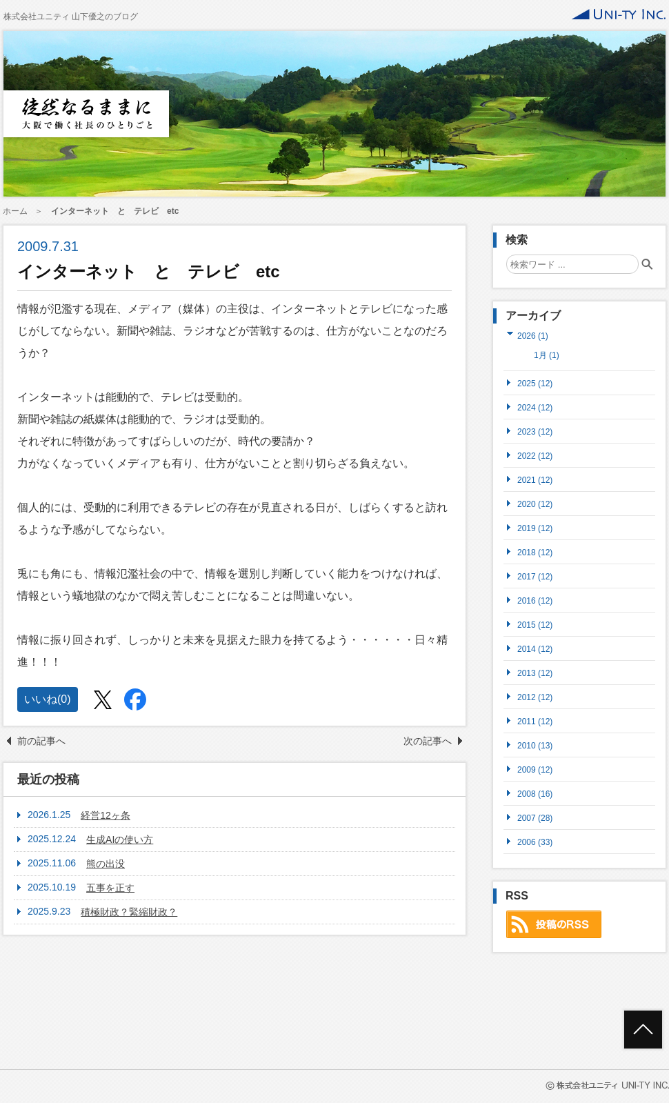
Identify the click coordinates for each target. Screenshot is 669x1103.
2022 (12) (534, 455)
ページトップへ (643, 1030)
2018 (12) (534, 552)
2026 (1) (532, 335)
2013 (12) (534, 672)
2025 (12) (534, 383)
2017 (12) (534, 576)
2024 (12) (534, 407)
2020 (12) (534, 503)
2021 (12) (534, 479)
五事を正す (110, 887)
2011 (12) (534, 721)
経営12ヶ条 (105, 815)
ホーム (15, 211)
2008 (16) (534, 793)
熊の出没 (105, 863)
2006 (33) (534, 841)
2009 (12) (534, 769)
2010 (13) (534, 745)
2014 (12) (534, 648)
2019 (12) (534, 528)
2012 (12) (534, 697)
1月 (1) (546, 355)
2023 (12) (534, 431)
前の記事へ (41, 740)
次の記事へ (427, 740)
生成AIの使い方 (119, 839)
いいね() (47, 699)
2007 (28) (534, 817)
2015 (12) (534, 624)
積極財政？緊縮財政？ (129, 911)
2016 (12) (534, 600)
